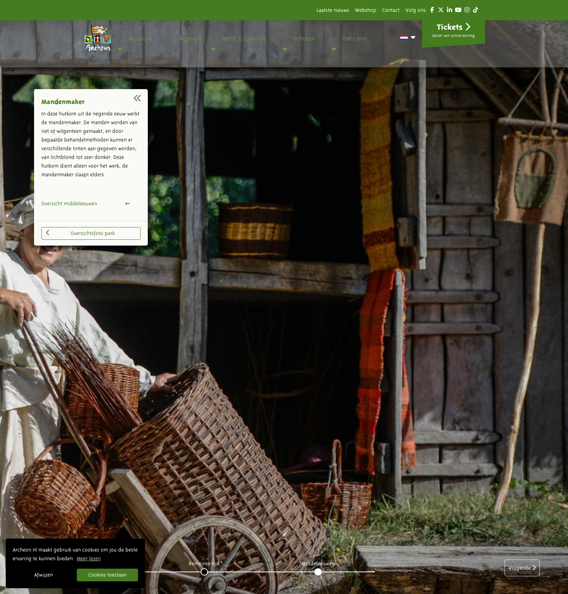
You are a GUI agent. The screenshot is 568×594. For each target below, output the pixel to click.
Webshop (365, 10)
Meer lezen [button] (89, 558)
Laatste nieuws (333, 10)
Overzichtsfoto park (80, 233)
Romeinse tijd (204, 563)
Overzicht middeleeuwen (69, 203)
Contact (391, 10)
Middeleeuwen (318, 563)
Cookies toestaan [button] (107, 575)
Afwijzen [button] (43, 575)
